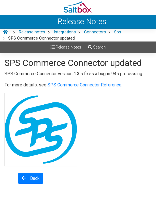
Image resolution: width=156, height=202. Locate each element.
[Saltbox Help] (78, 7)
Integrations (65, 32)
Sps (117, 32)
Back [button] (31, 178)
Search (97, 47)
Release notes (32, 32)
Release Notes (66, 47)
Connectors (95, 32)
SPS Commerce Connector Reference (84, 85)
